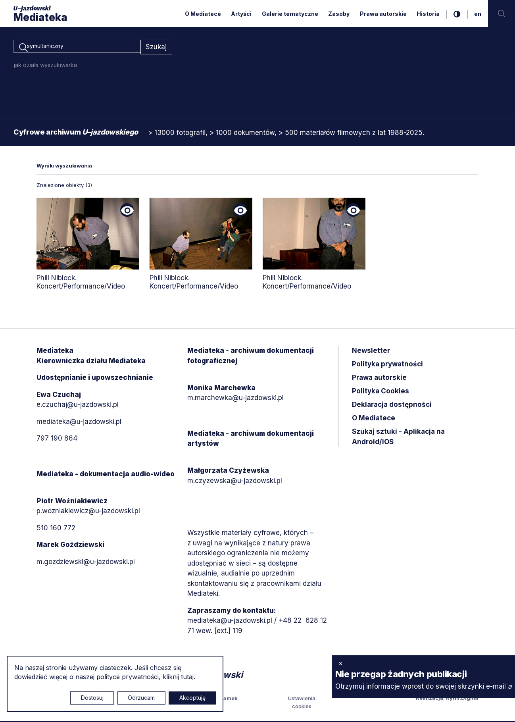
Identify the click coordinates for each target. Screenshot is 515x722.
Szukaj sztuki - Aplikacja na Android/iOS (398, 438)
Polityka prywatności (387, 366)
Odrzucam (141, 697)
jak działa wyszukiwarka (45, 66)
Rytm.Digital (462, 699)
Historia (428, 13)
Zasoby (339, 13)
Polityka (380, 393)
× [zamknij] (340, 663)
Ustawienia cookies (301, 704)
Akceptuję (192, 697)
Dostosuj (92, 697)
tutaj (187, 677)
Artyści (241, 13)
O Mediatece (203, 13)
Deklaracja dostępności (392, 406)
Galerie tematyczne (290, 13)
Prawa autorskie (383, 13)
